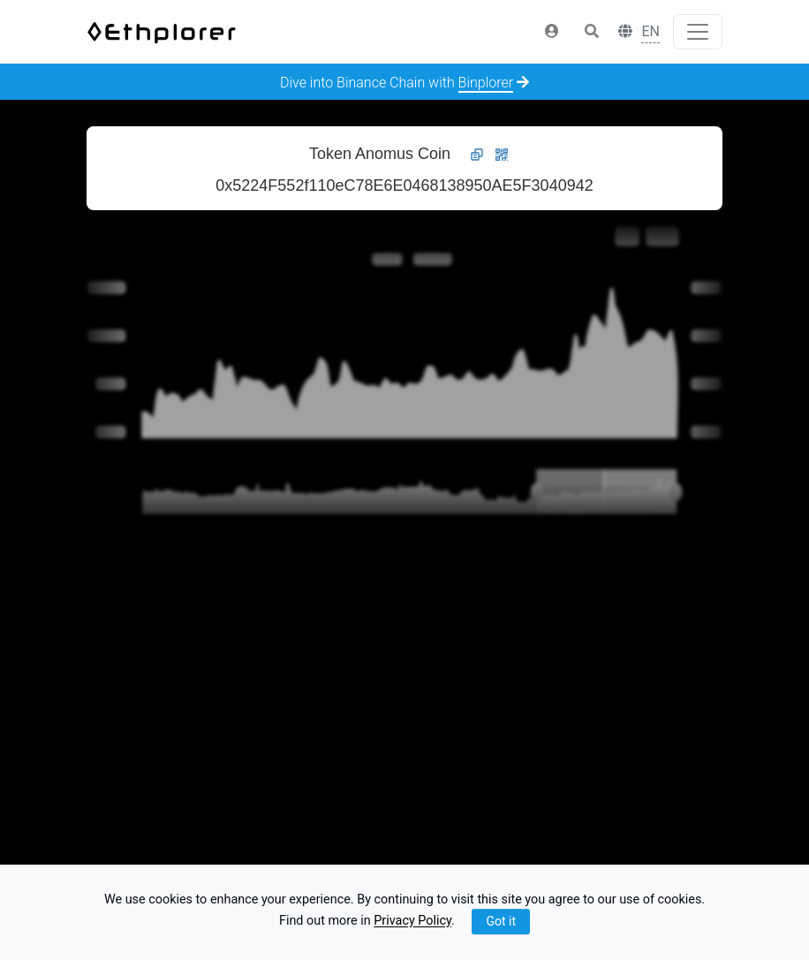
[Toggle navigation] (697, 31)
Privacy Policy (412, 921)
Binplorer (486, 82)
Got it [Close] (501, 921)
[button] (552, 31)
